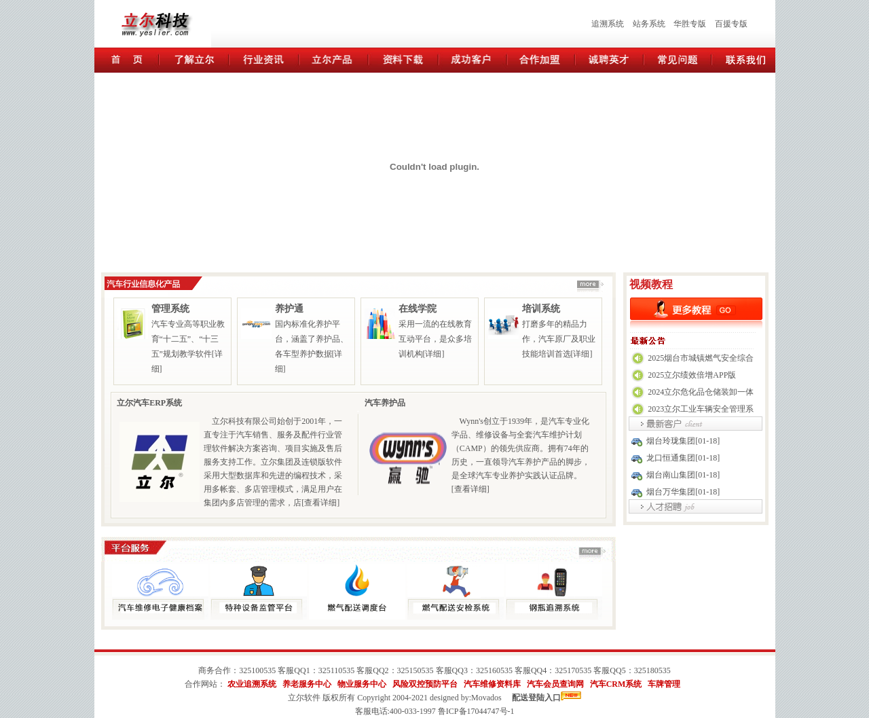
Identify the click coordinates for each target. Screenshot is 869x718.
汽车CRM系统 (616, 684)
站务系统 (649, 24)
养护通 (289, 309)
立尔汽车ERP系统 (149, 403)
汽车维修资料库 (492, 684)
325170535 (573, 670)
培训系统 (541, 309)
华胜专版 (689, 24)
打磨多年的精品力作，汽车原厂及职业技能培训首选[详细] (558, 339)
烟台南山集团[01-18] (683, 475)
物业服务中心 (361, 684)
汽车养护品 (385, 403)
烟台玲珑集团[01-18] (683, 441)
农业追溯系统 (251, 684)
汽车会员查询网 (555, 684)
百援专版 (731, 24)
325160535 (494, 670)
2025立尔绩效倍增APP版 (692, 375)
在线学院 (418, 309)
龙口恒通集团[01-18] (683, 458)
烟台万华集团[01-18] (683, 492)
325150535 (415, 670)
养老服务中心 (306, 684)
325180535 (652, 670)
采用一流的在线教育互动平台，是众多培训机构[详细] (435, 339)
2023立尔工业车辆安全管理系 (701, 409)
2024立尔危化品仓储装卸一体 (701, 392)
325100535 (257, 670)
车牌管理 (664, 684)
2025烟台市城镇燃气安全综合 (701, 358)
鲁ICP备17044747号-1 (476, 711)
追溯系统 (607, 24)
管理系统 (170, 309)
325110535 (336, 670)
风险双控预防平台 (425, 684)
